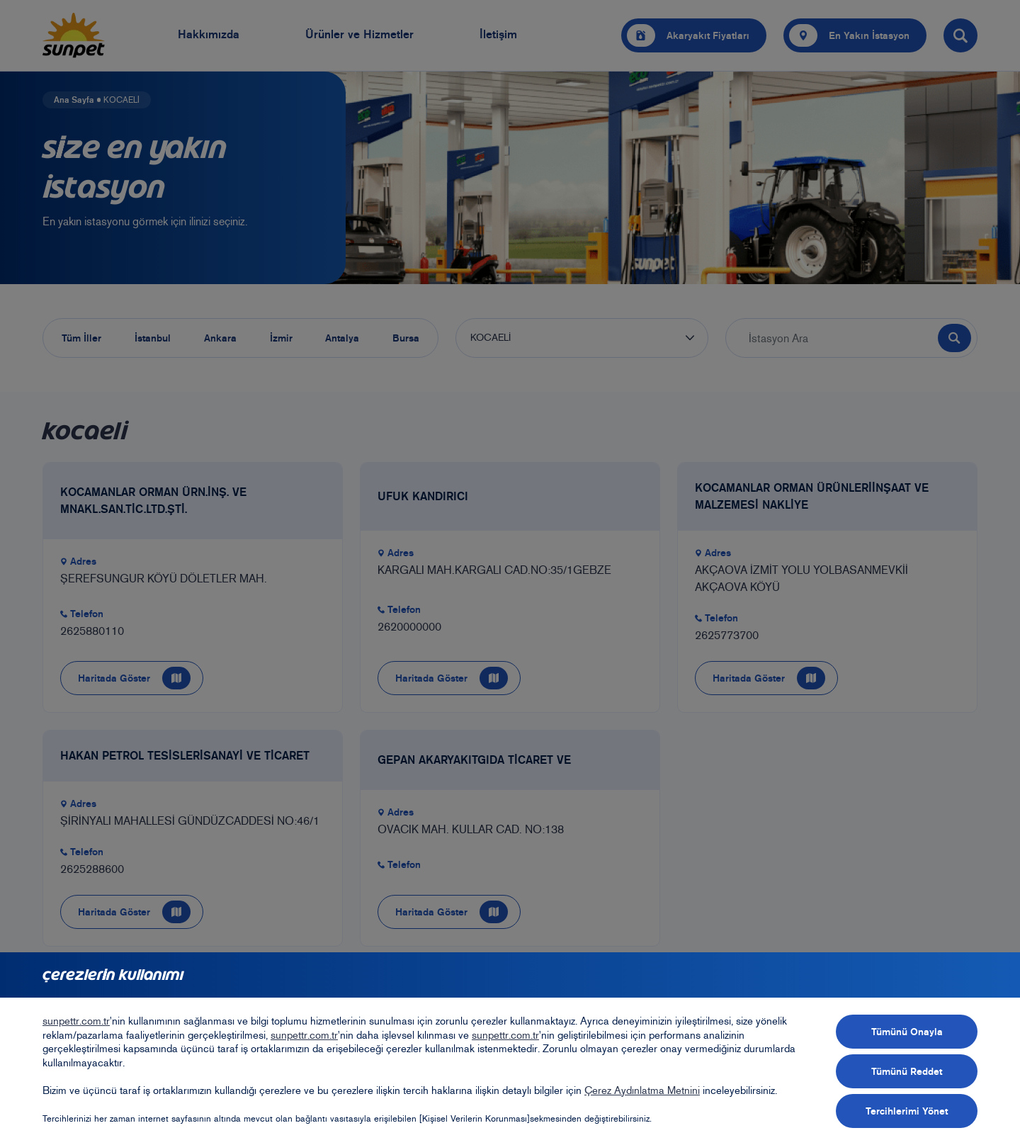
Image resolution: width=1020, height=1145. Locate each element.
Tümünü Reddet (906, 1071)
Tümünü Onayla (907, 1031)
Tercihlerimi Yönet (907, 1111)
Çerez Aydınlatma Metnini (642, 1090)
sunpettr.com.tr (76, 1021)
